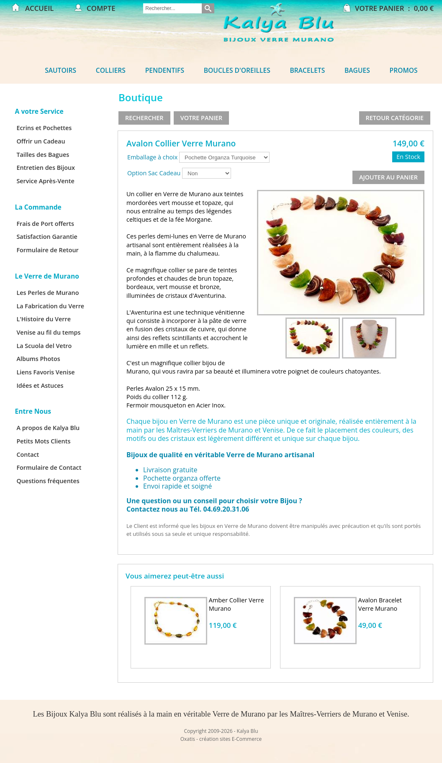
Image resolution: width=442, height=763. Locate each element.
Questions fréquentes (47, 481)
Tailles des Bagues (42, 155)
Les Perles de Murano (47, 293)
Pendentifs (164, 70)
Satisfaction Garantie (46, 237)
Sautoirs (60, 70)
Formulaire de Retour (47, 250)
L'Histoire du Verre (43, 319)
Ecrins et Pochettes (44, 128)
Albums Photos (38, 359)
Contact (27, 454)
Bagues (357, 70)
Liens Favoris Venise (45, 372)
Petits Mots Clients (43, 441)
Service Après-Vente (45, 181)
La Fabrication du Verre (50, 306)
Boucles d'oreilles (237, 70)
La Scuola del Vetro (44, 346)
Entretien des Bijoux (45, 168)
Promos (404, 70)
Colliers (111, 70)
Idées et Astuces (39, 385)
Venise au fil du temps (48, 332)
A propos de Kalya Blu (48, 428)
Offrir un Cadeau (40, 141)
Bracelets (307, 70)
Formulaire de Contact (48, 467)
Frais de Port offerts (45, 224)
